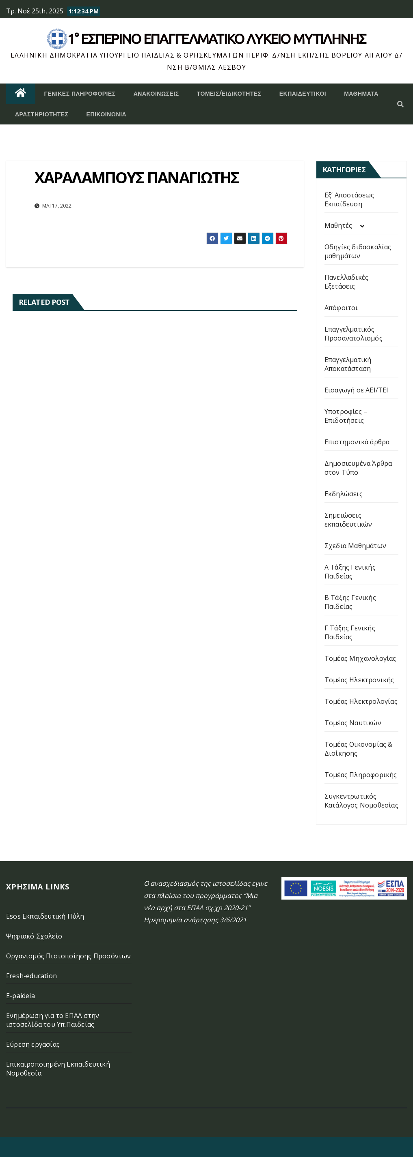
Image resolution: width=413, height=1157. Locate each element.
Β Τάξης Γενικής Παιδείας (350, 602)
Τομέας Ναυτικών (352, 722)
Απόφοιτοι (341, 307)
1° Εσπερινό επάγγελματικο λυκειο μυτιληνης (216, 38)
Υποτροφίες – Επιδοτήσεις (345, 416)
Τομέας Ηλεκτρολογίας (361, 701)
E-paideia (20, 995)
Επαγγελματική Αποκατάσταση (348, 364)
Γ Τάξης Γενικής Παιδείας (349, 632)
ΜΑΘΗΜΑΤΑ (361, 93)
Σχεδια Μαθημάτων (355, 545)
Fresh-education (31, 975)
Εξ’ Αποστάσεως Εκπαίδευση (349, 199)
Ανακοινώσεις (156, 93)
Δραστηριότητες (42, 114)
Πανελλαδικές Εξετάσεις (346, 282)
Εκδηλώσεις (343, 493)
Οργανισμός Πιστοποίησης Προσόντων (68, 955)
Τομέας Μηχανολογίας (360, 658)
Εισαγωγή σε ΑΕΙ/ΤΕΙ (356, 390)
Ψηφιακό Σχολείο (34, 936)
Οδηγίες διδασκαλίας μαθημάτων (357, 251)
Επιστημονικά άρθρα (357, 441)
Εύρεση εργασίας (33, 1044)
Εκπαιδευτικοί (303, 93)
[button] (400, 104)
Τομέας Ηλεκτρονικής (359, 679)
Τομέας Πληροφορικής (360, 774)
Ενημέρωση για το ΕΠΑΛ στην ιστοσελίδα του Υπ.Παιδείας (52, 1020)
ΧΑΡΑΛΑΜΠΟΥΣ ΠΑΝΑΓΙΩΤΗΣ (137, 177)
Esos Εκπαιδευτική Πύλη (45, 916)
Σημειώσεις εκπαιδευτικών (348, 520)
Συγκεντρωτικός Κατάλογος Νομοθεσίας (361, 801)
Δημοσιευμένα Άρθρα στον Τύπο (358, 468)
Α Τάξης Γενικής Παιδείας (350, 572)
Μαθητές (338, 225)
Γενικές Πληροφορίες (80, 93)
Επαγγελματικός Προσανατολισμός (353, 334)
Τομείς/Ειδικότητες (229, 93)
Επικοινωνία (106, 114)
